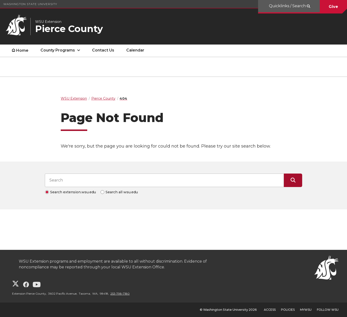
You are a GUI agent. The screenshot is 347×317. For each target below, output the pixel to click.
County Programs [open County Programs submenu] (57, 50)
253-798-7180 (120, 293)
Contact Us (103, 50)
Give (333, 6)
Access (270, 309)
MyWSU (306, 309)
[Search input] (164, 180)
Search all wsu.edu (122, 192)
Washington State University (30, 4)
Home (22, 50)
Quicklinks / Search (288, 6)
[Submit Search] (293, 180)
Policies (288, 309)
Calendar (135, 50)
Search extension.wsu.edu (73, 192)
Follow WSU (328, 309)
